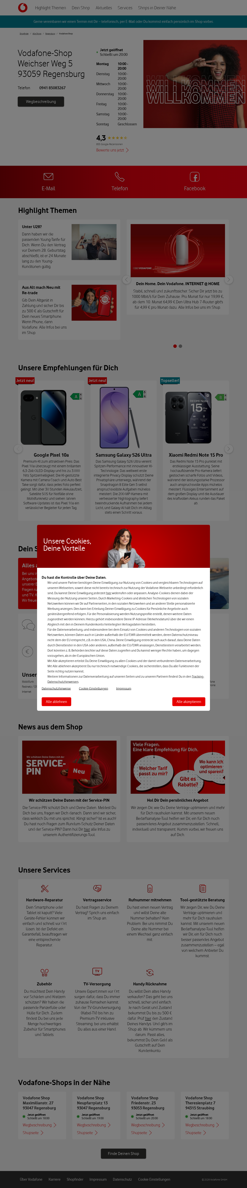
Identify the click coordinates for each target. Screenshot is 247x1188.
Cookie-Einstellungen (93, 688)
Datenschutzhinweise (56, 688)
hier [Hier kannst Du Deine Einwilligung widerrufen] (108, 593)
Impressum (123, 688)
